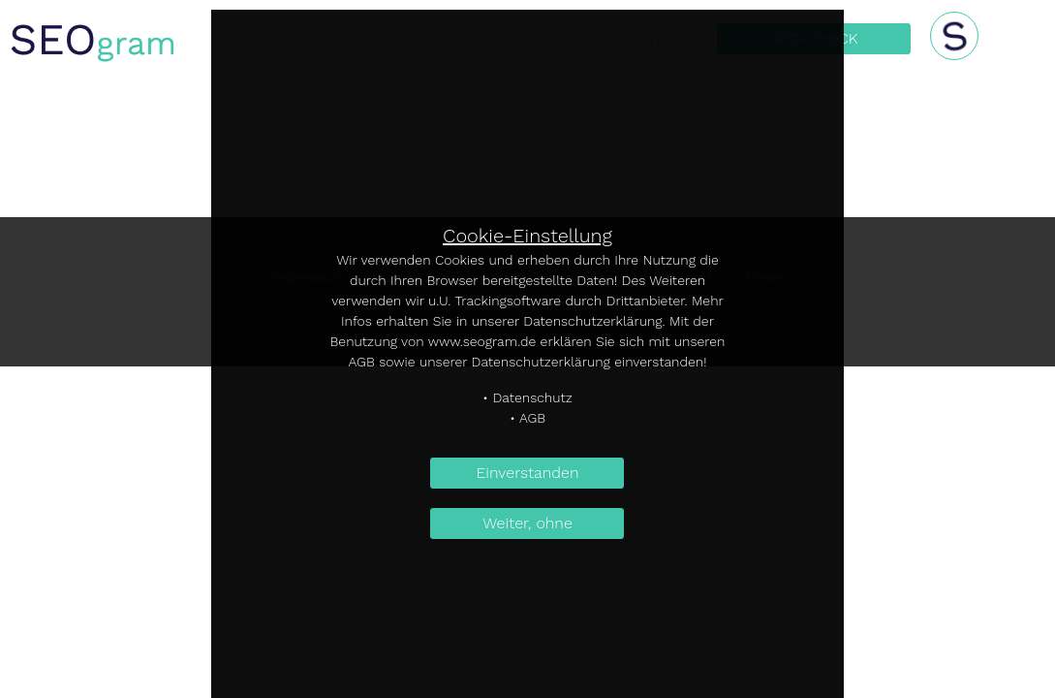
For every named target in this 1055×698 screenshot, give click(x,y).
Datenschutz (533, 397)
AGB (532, 418)
